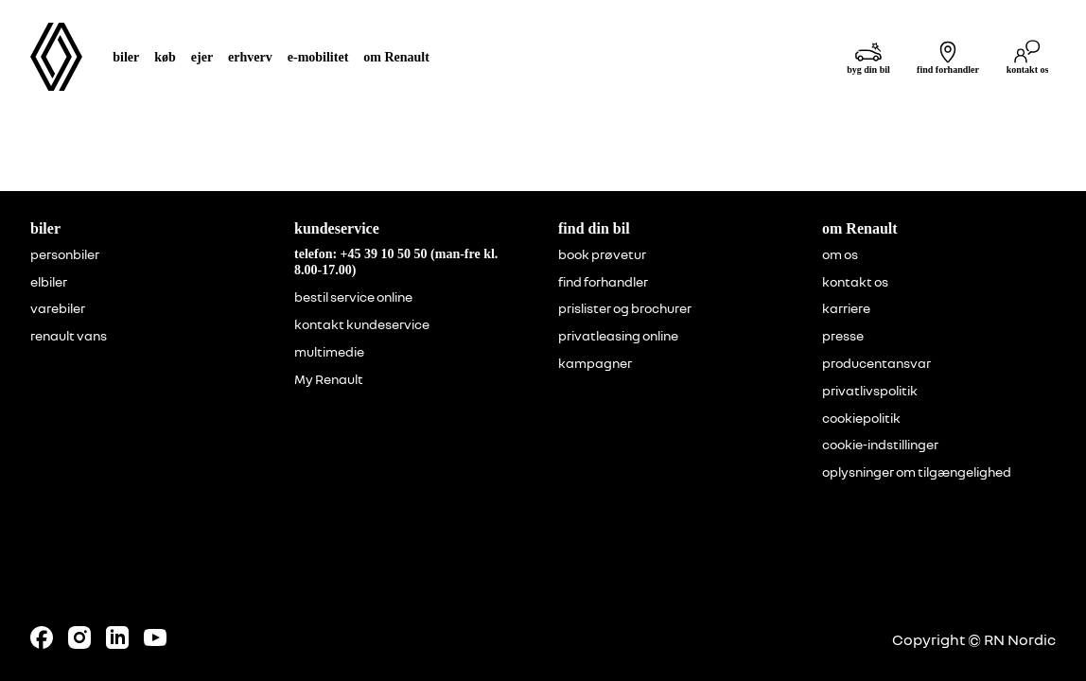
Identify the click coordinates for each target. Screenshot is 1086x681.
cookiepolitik (861, 418)
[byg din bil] (868, 57)
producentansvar (876, 363)
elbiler (48, 281)
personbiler (64, 254)
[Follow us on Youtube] (155, 637)
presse (843, 335)
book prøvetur (602, 254)
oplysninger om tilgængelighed (916, 472)
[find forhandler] (948, 57)
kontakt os (855, 281)
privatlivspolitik (870, 390)
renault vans (68, 335)
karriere (846, 308)
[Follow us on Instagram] (79, 637)
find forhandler (603, 281)
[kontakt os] (1027, 57)
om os (840, 254)
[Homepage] (56, 57)
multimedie (329, 351)
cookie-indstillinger (880, 444)
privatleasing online (618, 335)
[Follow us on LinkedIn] (117, 637)
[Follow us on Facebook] (41, 637)
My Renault (328, 379)
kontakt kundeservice (361, 324)
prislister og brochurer (625, 308)
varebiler (57, 308)
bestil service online (353, 297)
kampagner (595, 363)
